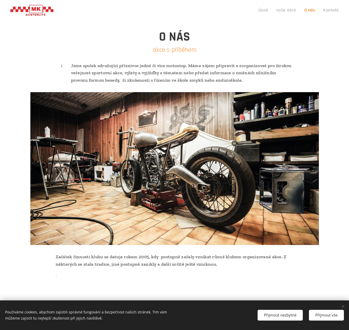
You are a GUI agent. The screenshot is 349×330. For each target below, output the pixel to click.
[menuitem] (270, 10)
